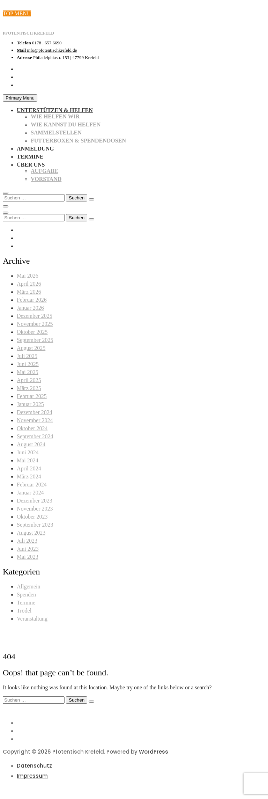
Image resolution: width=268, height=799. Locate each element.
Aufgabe (44, 171)
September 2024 (35, 436)
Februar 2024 (32, 485)
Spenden (26, 595)
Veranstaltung (32, 619)
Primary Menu (20, 98)
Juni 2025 (28, 364)
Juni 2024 (28, 452)
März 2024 (29, 476)
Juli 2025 (27, 356)
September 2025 (35, 340)
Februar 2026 (32, 300)
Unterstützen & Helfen (55, 110)
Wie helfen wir (55, 116)
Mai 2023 (27, 557)
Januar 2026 (30, 308)
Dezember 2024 (34, 412)
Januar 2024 (30, 493)
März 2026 (29, 292)
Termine (30, 157)
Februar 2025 (32, 396)
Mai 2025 (27, 372)
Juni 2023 (28, 549)
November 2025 (35, 324)
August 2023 (31, 533)
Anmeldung (35, 149)
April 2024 (29, 468)
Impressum (32, 775)
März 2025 (29, 388)
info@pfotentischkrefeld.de (47, 50)
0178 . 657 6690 (39, 42)
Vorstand (46, 179)
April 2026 (29, 284)
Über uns (31, 165)
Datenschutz (34, 765)
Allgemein (28, 586)
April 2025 (29, 380)
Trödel (24, 611)
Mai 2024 (27, 460)
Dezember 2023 (34, 501)
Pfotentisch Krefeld (28, 33)
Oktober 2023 (32, 517)
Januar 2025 (30, 404)
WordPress (153, 751)
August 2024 (31, 444)
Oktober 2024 (32, 428)
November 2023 (35, 509)
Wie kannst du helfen (65, 124)
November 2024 (35, 420)
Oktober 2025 (32, 332)
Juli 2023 (27, 541)
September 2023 (35, 525)
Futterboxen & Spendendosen (78, 141)
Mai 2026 (27, 276)
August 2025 (31, 348)
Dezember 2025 (34, 316)
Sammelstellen (56, 132)
